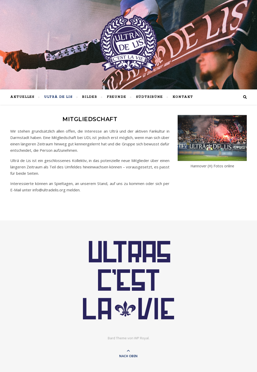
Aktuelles (22, 97)
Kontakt (183, 97)
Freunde (116, 97)
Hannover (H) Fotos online (212, 166)
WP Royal (141, 338)
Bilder (89, 97)
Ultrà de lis (58, 97)
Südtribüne (149, 97)
